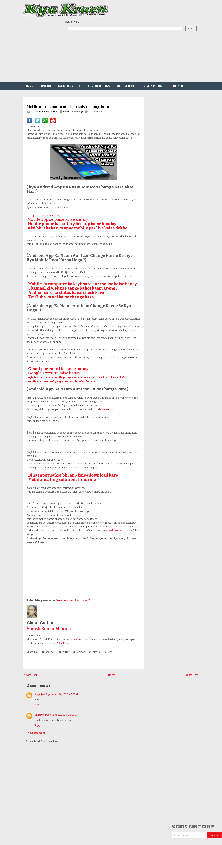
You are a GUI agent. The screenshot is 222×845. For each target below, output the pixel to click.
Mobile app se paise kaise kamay (57, 219)
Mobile (66, 111)
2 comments (95, 111)
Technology (77, 111)
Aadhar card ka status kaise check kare (66, 292)
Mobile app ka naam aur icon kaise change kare (68, 106)
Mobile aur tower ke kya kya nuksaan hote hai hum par (62, 381)
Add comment (36, 733)
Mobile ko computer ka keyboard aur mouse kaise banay (82, 284)
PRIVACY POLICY (152, 86)
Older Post (192, 675)
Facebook (48, 652)
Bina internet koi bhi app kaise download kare (73, 475)
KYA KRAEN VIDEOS (69, 86)
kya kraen (79, 639)
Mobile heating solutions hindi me (62, 479)
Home (29, 86)
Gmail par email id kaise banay (58, 368)
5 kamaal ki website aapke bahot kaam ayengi (72, 288)
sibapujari (39, 694)
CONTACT (45, 86)
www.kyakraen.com (117, 530)
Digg (108, 652)
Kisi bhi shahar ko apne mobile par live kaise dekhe (77, 228)
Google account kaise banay (54, 373)
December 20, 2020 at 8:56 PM (62, 714)
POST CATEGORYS (99, 86)
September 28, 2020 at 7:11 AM (62, 694)
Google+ (79, 652)
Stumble (94, 652)
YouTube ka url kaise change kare (61, 297)
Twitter (64, 652)
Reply (37, 704)
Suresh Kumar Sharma (49, 628)
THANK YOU (176, 86)
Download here (107, 409)
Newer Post (30, 675)
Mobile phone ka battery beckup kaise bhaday (71, 223)
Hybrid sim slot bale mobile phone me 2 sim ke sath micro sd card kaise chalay (77, 377)
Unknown (39, 715)
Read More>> (65, 643)
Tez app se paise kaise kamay (43, 215)
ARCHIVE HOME (126, 86)
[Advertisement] (100, 58)
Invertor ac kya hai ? (72, 600)
